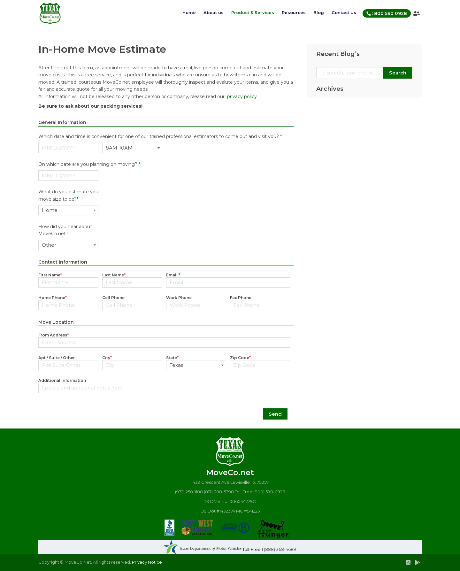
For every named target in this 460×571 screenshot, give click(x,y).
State (172, 357)
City (107, 357)
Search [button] (397, 73)
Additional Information (62, 380)
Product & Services (252, 12)
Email (173, 275)
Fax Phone (240, 297)
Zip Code (240, 357)
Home (189, 12)
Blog (318, 12)
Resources (294, 12)
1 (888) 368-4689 (279, 549)
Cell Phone (113, 297)
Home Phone (52, 297)
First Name (50, 275)
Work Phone (179, 297)
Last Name (114, 275)
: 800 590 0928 (386, 13)
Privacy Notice (146, 562)
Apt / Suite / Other (56, 357)
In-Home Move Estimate (102, 49)
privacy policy (242, 96)
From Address (53, 335)
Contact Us (344, 12)
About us (213, 12)
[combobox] (132, 148)
